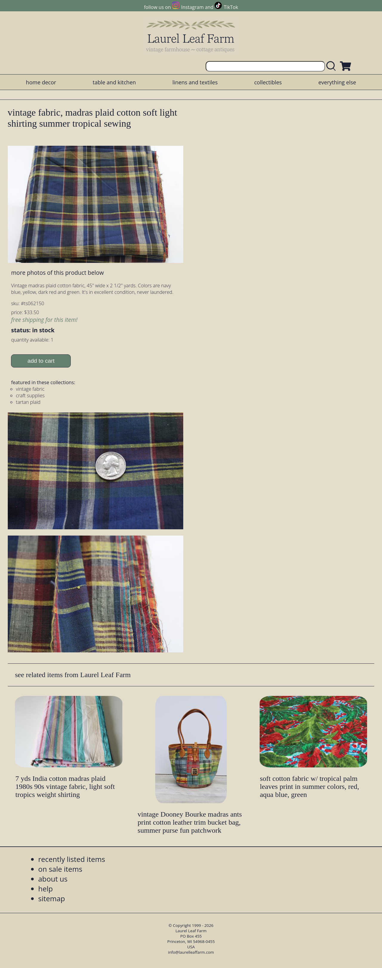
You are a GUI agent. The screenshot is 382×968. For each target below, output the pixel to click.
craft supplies (30, 395)
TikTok (231, 7)
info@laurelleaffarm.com (191, 952)
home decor (41, 82)
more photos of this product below (57, 273)
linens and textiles (195, 82)
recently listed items (71, 859)
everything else (337, 82)
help (45, 888)
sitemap (51, 898)
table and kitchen (114, 82)
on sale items (60, 869)
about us (52, 879)
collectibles (268, 82)
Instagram (192, 7)
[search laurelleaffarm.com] (332, 66)
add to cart (41, 361)
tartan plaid (28, 402)
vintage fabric (30, 389)
